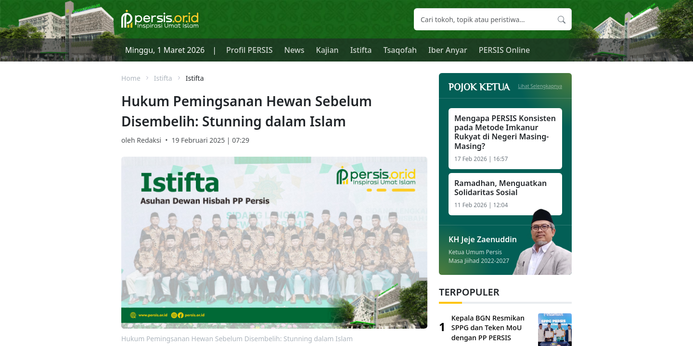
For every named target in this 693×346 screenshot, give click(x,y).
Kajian (327, 50)
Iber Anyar (447, 50)
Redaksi (149, 140)
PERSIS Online (504, 50)
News (294, 50)
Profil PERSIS (249, 50)
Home (131, 78)
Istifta (361, 50)
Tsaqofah (400, 50)
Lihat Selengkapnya (540, 86)
